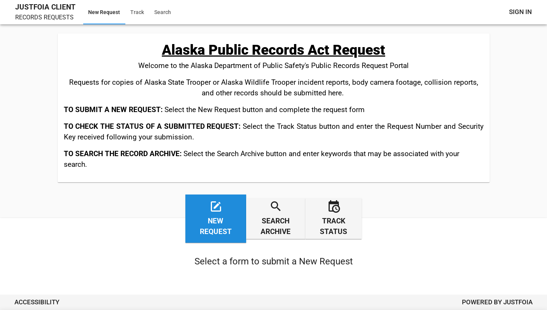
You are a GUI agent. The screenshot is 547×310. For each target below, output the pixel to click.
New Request (104, 12)
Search (162, 12)
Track (137, 12)
